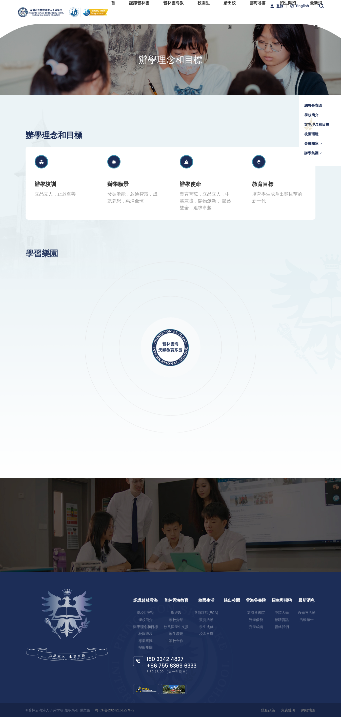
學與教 (176, 613)
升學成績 (256, 627)
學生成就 (206, 627)
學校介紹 (176, 620)
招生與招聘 (282, 600)
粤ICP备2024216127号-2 (114, 710)
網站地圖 (308, 710)
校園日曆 (206, 634)
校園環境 (311, 134)
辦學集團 (311, 153)
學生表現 (176, 634)
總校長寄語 (313, 105)
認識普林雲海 (145, 600)
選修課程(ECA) (206, 613)
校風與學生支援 (176, 627)
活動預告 (306, 620)
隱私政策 (268, 710)
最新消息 (306, 600)
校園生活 (206, 600)
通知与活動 (306, 613)
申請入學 (282, 613)
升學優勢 (256, 620)
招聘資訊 (282, 620)
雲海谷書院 (256, 600)
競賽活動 (206, 620)
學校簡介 (311, 115)
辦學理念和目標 (316, 124)
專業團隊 (311, 143)
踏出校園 (232, 600)
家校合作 (176, 641)
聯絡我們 (282, 627)
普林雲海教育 (176, 600)
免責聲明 (288, 710)
